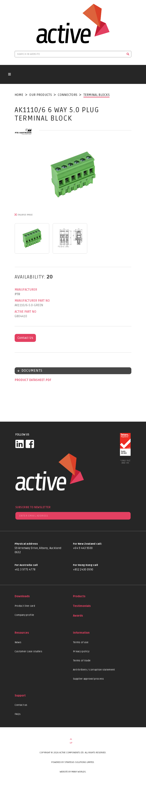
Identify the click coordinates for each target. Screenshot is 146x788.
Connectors (67, 95)
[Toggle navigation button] (9, 74)
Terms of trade (81, 660)
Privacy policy (81, 651)
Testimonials (82, 606)
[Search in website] (70, 54)
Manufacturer (26, 290)
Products (79, 596)
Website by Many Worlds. (73, 771)
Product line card (25, 605)
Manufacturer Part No (32, 301)
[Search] (128, 54)
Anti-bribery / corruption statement (94, 669)
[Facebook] (30, 444)
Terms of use (81, 642)
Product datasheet (30, 380)
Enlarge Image (25, 214)
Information (81, 632)
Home (19, 95)
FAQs (18, 714)
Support (20, 695)
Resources (22, 632)
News (18, 642)
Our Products (40, 95)
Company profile (24, 615)
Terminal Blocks (96, 95)
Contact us (21, 705)
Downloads (22, 596)
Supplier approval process (88, 678)
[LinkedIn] (19, 444)
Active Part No (25, 312)
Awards (78, 615)
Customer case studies (28, 651)
